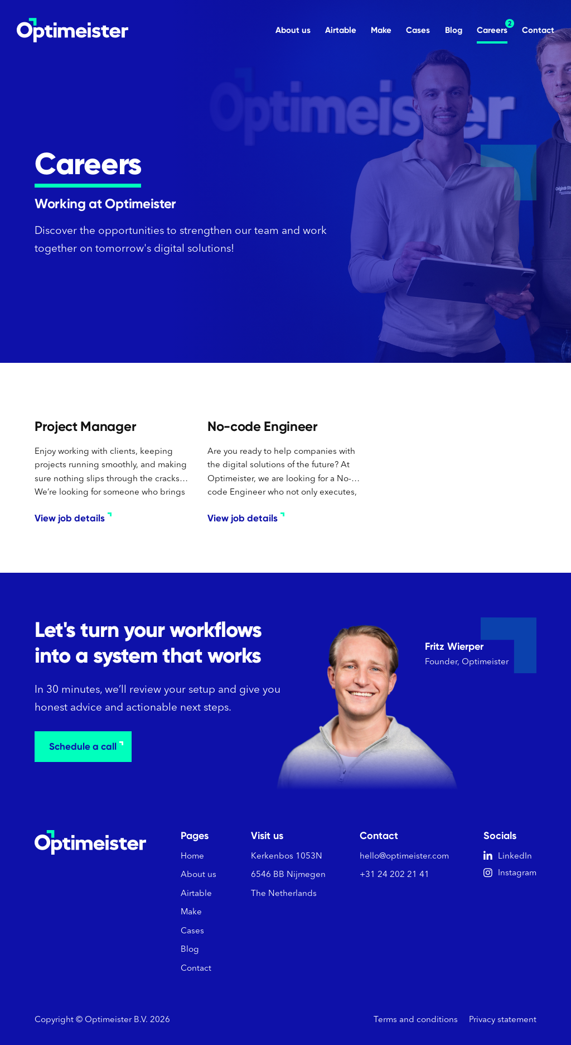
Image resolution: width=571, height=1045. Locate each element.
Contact (538, 30)
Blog (453, 30)
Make (381, 30)
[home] (72, 30)
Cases (418, 30)
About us (293, 30)
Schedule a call (86, 746)
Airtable (340, 30)
